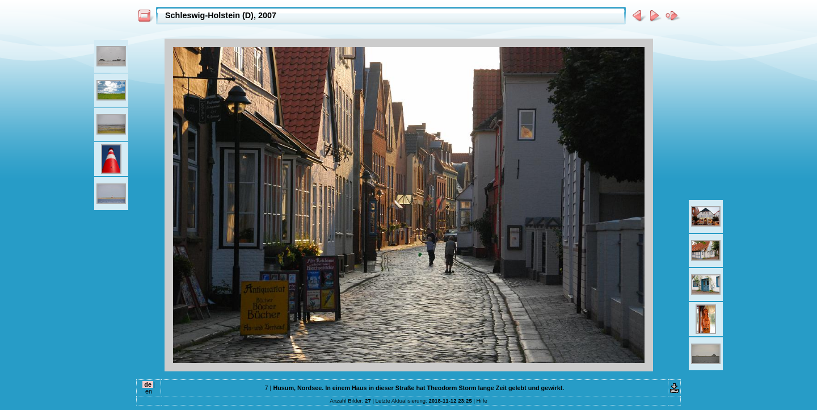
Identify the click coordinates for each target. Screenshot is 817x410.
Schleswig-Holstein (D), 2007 (220, 15)
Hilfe (482, 401)
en (149, 391)
